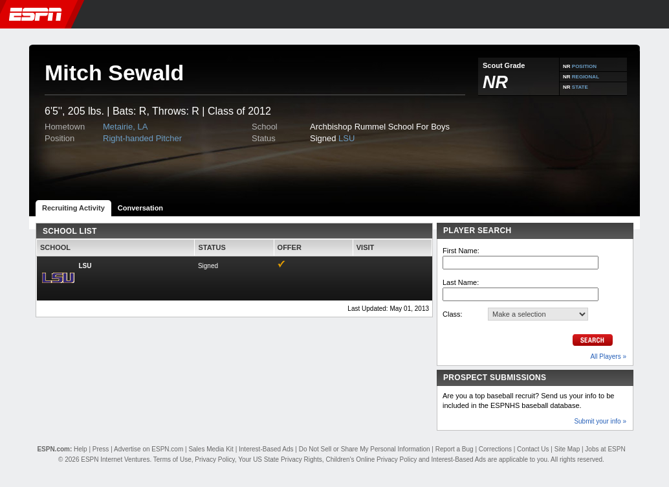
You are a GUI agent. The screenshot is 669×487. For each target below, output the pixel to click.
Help (80, 449)
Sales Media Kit (210, 449)
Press (101, 449)
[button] (655, 14)
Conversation (140, 208)
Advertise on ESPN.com (148, 449)
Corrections (495, 449)
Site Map (567, 449)
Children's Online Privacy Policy (371, 459)
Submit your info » (600, 421)
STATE (580, 87)
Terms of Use (172, 459)
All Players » (608, 356)
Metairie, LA (125, 126)
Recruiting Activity (73, 208)
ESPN (35, 14)
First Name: (461, 251)
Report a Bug (454, 449)
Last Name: (461, 282)
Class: (453, 314)
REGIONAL (585, 77)
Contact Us (533, 449)
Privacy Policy (215, 459)
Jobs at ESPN (605, 449)
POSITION (584, 66)
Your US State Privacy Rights (280, 459)
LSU (346, 138)
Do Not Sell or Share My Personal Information (364, 449)
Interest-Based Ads (266, 449)
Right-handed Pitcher (142, 138)
